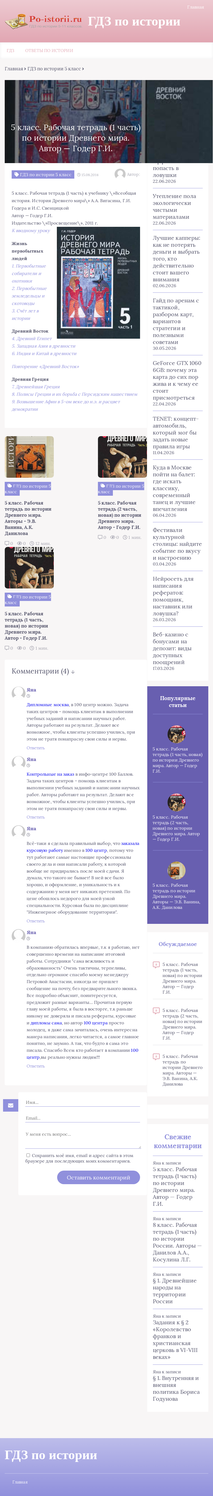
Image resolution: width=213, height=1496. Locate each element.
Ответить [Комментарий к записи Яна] (20, 684)
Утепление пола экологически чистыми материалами (174, 207)
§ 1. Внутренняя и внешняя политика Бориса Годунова (176, 1389)
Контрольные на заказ (35, 724)
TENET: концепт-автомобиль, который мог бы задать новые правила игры (176, 433)
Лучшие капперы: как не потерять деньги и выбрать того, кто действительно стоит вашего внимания (177, 259)
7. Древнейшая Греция (35, 395)
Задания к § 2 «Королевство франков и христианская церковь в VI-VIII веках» (175, 1340)
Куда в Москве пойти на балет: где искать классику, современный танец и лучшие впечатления (174, 488)
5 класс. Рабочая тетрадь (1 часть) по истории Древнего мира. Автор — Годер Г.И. (175, 1187)
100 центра (102, 1008)
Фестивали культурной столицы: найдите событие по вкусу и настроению (177, 544)
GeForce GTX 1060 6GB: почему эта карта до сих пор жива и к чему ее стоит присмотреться (177, 381)
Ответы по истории (49, 51)
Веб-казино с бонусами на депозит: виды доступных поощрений (172, 648)
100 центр (99, 821)
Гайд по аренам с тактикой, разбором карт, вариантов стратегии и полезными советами (176, 321)
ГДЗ (10, 51)
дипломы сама (52, 1008)
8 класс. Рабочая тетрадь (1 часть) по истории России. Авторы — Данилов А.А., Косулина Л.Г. (177, 1242)
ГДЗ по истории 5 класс (53, 69)
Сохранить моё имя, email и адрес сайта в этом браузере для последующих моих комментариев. (74, 1152)
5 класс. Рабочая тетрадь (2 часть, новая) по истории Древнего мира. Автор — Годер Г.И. (177, 828)
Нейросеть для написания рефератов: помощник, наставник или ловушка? (173, 596)
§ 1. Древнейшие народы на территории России (175, 1291)
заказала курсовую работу (38, 821)
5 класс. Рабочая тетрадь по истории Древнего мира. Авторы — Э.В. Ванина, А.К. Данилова (177, 897)
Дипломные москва (32, 641)
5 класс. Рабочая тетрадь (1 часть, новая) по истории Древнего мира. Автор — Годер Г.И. (178, 760)
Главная (196, 7)
